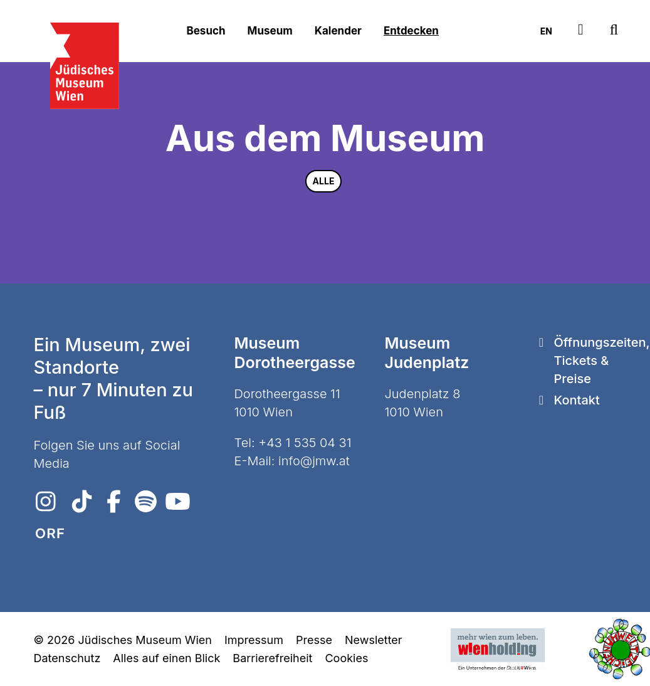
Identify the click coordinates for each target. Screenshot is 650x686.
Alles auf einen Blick (166, 658)
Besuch (206, 30)
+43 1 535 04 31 (304, 442)
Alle (324, 181)
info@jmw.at (314, 460)
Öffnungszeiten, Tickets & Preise (601, 360)
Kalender (338, 30)
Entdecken (411, 30)
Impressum (253, 639)
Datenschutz (67, 658)
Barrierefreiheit (272, 658)
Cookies (346, 658)
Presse (314, 639)
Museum (270, 30)
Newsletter (373, 639)
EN (546, 31)
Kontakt (576, 400)
